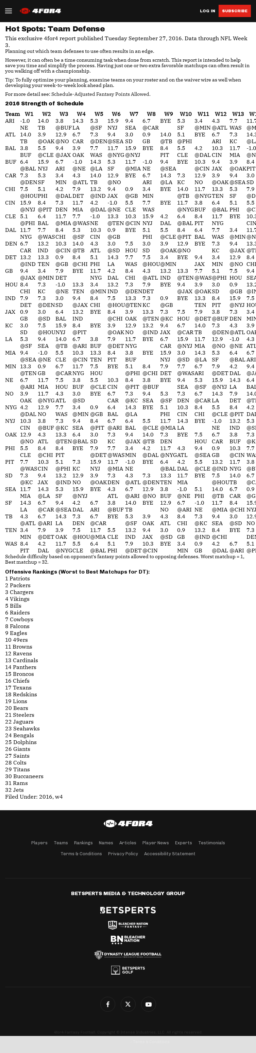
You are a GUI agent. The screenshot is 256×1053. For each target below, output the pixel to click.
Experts (183, 842)
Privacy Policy (123, 853)
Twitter (128, 1004)
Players (39, 842)
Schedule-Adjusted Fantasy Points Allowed (100, 94)
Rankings (83, 842)
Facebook (108, 1004)
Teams (61, 842)
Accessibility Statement (169, 853)
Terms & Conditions (81, 853)
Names (106, 842)
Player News (155, 842)
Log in (207, 11)
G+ (149, 1004)
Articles (127, 842)
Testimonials (211, 842)
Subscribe (235, 11)
